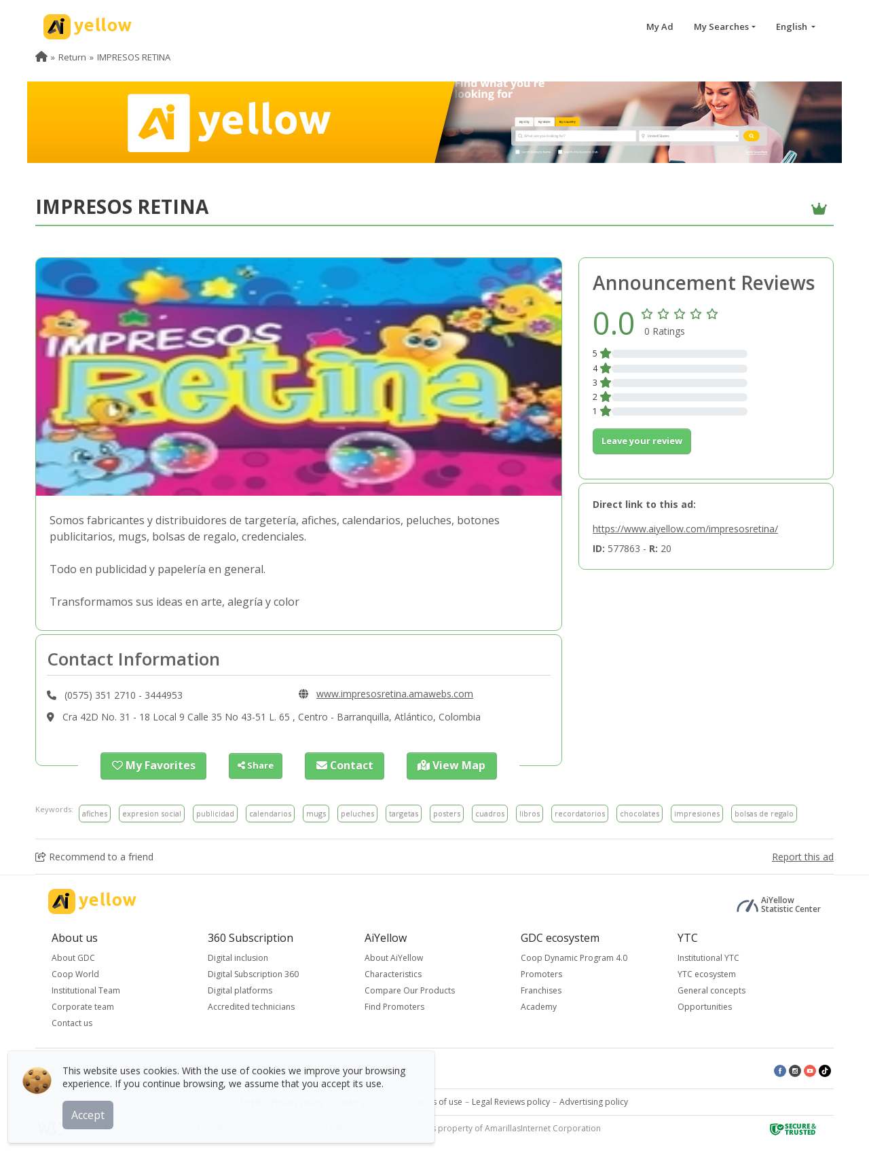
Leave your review (642, 441)
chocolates (639, 812)
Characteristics (393, 973)
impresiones (697, 812)
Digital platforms (240, 989)
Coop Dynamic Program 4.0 (574, 956)
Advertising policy (593, 1100)
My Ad (659, 26)
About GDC (73, 956)
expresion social (151, 812)
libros (529, 812)
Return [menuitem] (72, 57)
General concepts (711, 989)
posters (446, 812)
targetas (403, 812)
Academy (539, 1005)
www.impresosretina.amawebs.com (394, 693)
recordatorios (580, 812)
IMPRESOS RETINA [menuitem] (133, 57)
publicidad (215, 812)
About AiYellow (394, 956)
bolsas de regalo (764, 812)
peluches (357, 812)
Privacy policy (297, 1100)
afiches (94, 812)
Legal (251, 1100)
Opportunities (705, 1005)
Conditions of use (428, 1100)
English (792, 26)
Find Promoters (394, 1005)
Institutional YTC (708, 956)
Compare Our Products (410, 989)
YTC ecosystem (707, 973)
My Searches (721, 26)
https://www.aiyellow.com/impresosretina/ (685, 528)
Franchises (541, 989)
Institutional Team (86, 989)
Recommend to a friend (94, 855)
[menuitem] (41, 57)
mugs (316, 812)
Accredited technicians (251, 1005)
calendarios (270, 812)
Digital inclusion (238, 956)
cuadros (489, 812)
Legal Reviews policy (511, 1100)
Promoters (541, 973)
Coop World (75, 973)
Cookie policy (359, 1100)
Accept (93, 1109)
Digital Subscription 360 (253, 973)
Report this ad (803, 855)
